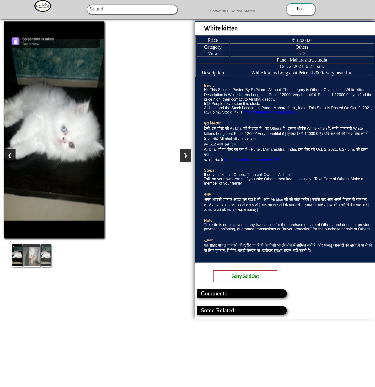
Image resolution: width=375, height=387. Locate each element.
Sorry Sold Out (245, 276)
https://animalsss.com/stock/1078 (271, 112)
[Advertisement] (143, 352)
